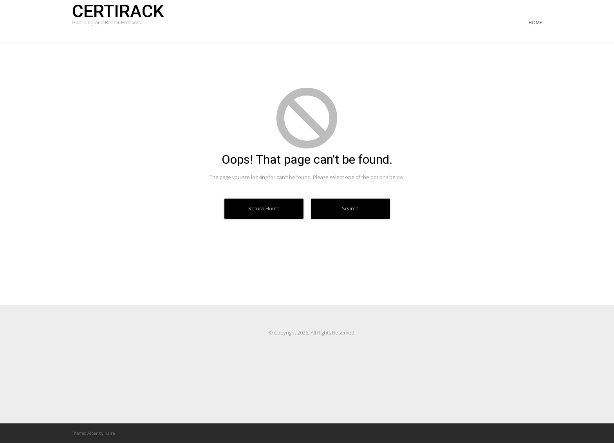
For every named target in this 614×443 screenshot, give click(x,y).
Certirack (118, 16)
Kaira (110, 433)
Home (535, 22)
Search (350, 208)
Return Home (264, 208)
